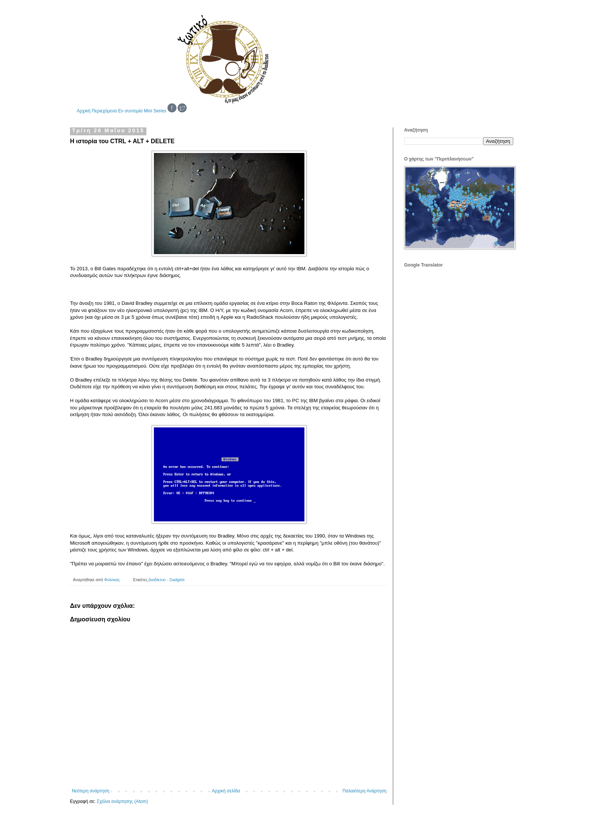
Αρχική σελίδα (226, 791)
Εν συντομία (130, 111)
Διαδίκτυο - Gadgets (167, 579)
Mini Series (155, 111)
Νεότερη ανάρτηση (90, 791)
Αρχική (83, 111)
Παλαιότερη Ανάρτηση (364, 791)
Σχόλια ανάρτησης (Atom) (122, 801)
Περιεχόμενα (104, 111)
